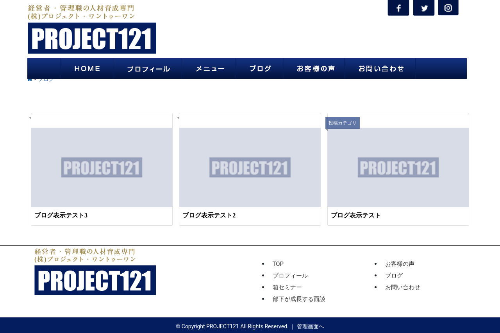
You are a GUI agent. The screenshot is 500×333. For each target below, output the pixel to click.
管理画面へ (310, 326)
